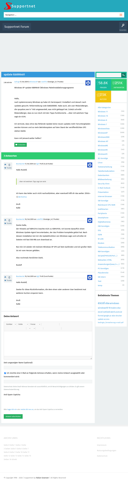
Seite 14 (21, 456)
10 (109, 308)
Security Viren (104, 184)
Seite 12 (7, 456)
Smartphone (103, 218)
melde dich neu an (27, 409)
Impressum (101, 445)
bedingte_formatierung (106, 322)
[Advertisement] (64, 51)
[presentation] (23, 402)
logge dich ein (12, 409)
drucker (119, 316)
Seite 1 (12, 445)
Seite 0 (6, 445)
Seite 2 (18, 445)
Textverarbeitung (105, 167)
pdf (122, 322)
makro (114, 308)
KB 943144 (22, 197)
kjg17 (37, 164)
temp (100, 285)
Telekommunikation (106, 247)
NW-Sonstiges (103, 251)
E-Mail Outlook (104, 188)
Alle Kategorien (104, 107)
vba (107, 303)
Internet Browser (105, 196)
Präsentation (103, 192)
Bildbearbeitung (105, 179)
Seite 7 (25, 449)
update (101, 319)
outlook (106, 312)
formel (101, 316)
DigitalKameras (104, 222)
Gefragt (17, 82)
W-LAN (100, 239)
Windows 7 (102, 124)
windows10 (103, 308)
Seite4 (7, 449)
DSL (99, 230)
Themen (79, 28)
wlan (114, 316)
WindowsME (103, 145)
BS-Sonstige (103, 158)
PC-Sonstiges (103, 268)
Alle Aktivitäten (38, 28)
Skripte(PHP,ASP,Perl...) (107, 256)
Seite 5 (13, 449)
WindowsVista (104, 128)
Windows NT (103, 141)
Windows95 (103, 154)
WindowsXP (34, 82)
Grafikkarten (103, 209)
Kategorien (87, 28)
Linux (100, 162)
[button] (11, 324)
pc (110, 316)
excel (101, 303)
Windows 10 (103, 116)
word (112, 312)
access (106, 319)
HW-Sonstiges (103, 226)
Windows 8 (102, 120)
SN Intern (102, 277)
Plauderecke (103, 273)
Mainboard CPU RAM (106, 205)
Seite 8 (6, 452)
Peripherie (102, 213)
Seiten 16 (7, 459)
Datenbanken (103, 175)
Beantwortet (20, 164)
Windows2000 (103, 137)
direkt (14, 459)
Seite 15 (27, 456)
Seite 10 (19, 452)
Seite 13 (14, 456)
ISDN (100, 235)
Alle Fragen (49, 28)
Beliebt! (58, 28)
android (118, 312)
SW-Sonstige (103, 201)
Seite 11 (26, 452)
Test (99, 281)
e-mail (118, 322)
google (106, 316)
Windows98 (103, 150)
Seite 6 (19, 449)
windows (114, 303)
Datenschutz (102, 456)
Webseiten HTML (105, 260)
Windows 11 (103, 112)
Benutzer (96, 28)
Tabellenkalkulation (106, 171)
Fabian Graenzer (42, 478)
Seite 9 (13, 452)
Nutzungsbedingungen (106, 450)
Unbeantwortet (68, 28)
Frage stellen (106, 28)
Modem (101, 243)
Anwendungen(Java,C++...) (108, 264)
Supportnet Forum (16, 26)
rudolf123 (44, 82)
